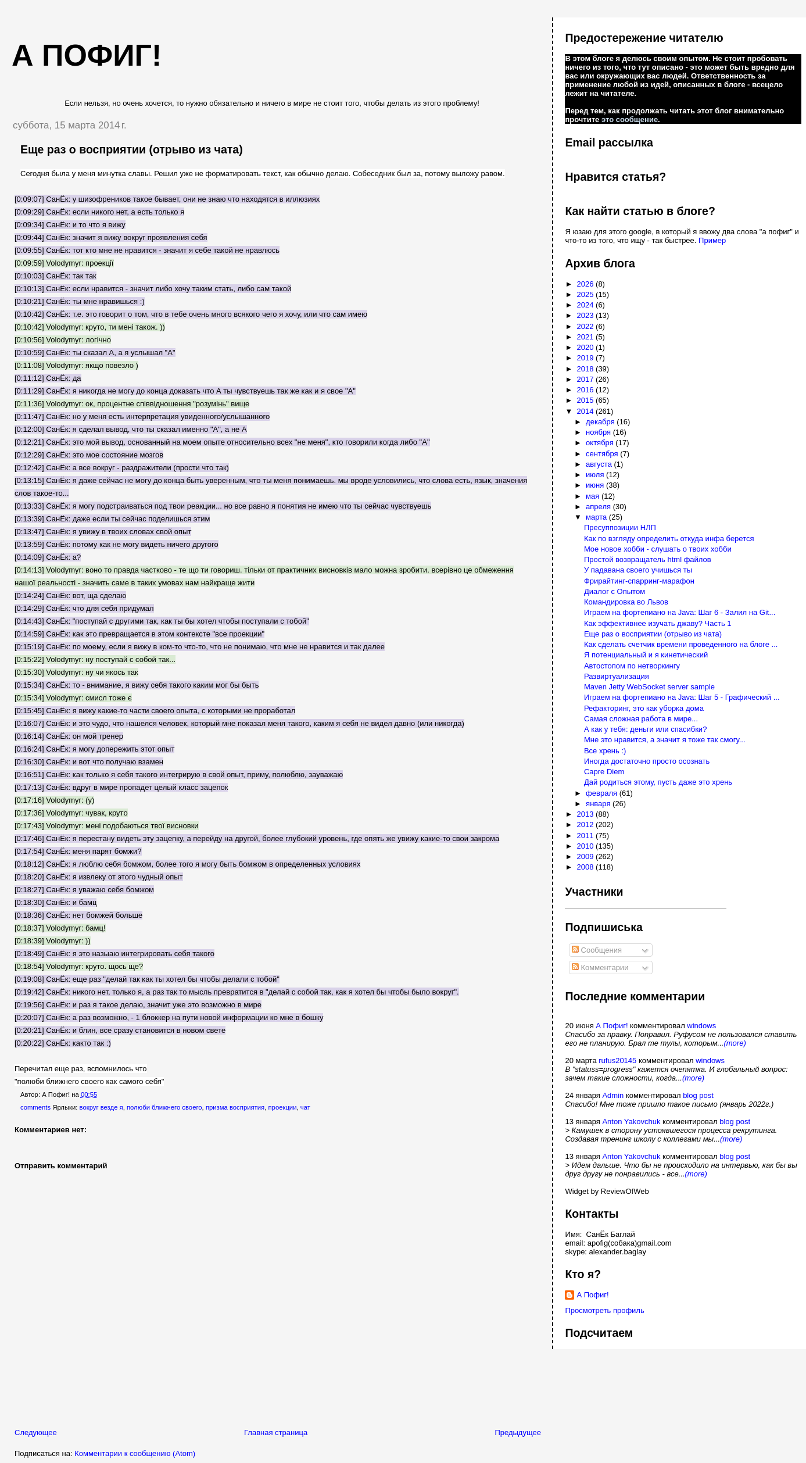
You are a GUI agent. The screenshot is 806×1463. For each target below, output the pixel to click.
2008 (586, 867)
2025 (586, 294)
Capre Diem (604, 771)
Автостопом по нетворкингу (632, 665)
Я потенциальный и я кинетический (646, 654)
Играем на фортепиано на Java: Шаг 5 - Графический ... (682, 697)
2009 (586, 856)
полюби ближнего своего (164, 1107)
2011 (586, 835)
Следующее (36, 1432)
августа (600, 464)
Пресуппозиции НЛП (620, 527)
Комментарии (600, 967)
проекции (282, 1107)
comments (35, 1107)
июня (596, 485)
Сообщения (597, 950)
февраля (602, 793)
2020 (586, 347)
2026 (586, 284)
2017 (586, 379)
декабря (601, 421)
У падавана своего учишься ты (638, 570)
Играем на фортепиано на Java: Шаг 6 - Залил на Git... (679, 612)
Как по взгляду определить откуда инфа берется (669, 538)
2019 (586, 357)
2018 (586, 368)
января (599, 803)
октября (600, 442)
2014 (586, 411)
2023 (586, 315)
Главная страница (275, 1432)
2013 (586, 814)
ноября (599, 432)
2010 (586, 846)
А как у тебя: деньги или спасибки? (645, 729)
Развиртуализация (616, 676)
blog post (698, 1095)
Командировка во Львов (626, 602)
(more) (734, 1043)
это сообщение (629, 119)
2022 (586, 326)
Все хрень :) (605, 750)
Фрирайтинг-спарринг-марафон (639, 581)
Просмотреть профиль (604, 1310)
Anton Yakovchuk (631, 1121)
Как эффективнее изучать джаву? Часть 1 (658, 623)
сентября (603, 453)
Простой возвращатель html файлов (647, 559)
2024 (586, 305)
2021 (586, 336)
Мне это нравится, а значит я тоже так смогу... (665, 739)
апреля (599, 506)
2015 (586, 400)
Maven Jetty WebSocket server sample (649, 686)
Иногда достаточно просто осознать (647, 761)
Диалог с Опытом (614, 591)
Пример (712, 240)
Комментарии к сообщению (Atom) (134, 1453)
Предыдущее (518, 1432)
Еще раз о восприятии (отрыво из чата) (131, 149)
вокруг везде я (101, 1107)
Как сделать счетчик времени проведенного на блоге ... (681, 644)
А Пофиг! (612, 1025)
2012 (586, 824)
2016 (586, 389)
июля (596, 474)
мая (593, 496)
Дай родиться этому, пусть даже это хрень (658, 782)
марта (597, 517)
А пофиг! (87, 55)
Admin (613, 1095)
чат (305, 1107)
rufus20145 (617, 1060)
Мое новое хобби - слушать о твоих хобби (658, 549)
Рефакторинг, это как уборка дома (644, 708)
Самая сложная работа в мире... (641, 718)
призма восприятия (235, 1107)
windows (701, 1025)
